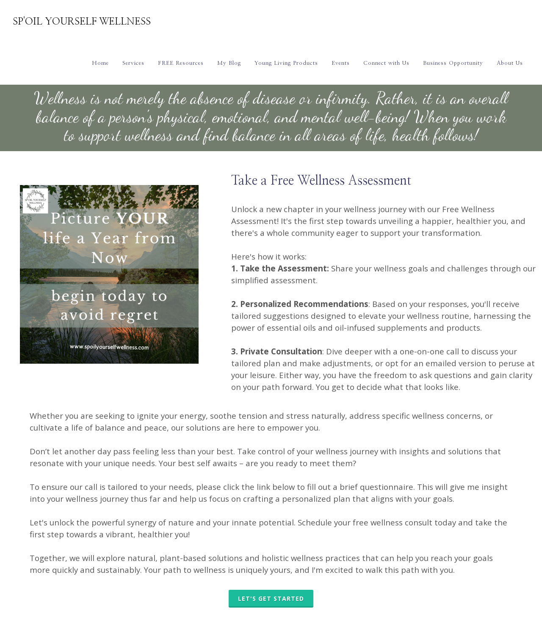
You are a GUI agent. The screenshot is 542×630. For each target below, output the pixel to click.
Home (100, 63)
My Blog (229, 63)
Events (341, 63)
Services (133, 63)
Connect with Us (386, 63)
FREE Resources (181, 63)
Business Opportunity (453, 63)
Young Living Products (286, 63)
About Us (510, 63)
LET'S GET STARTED (271, 598)
